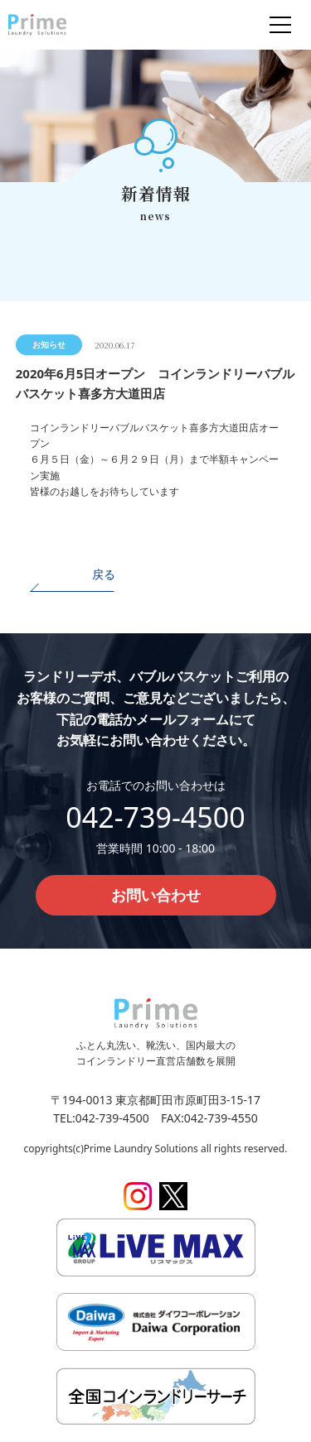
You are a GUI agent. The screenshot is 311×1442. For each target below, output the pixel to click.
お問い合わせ (156, 895)
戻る (103, 574)
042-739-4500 (155, 817)
